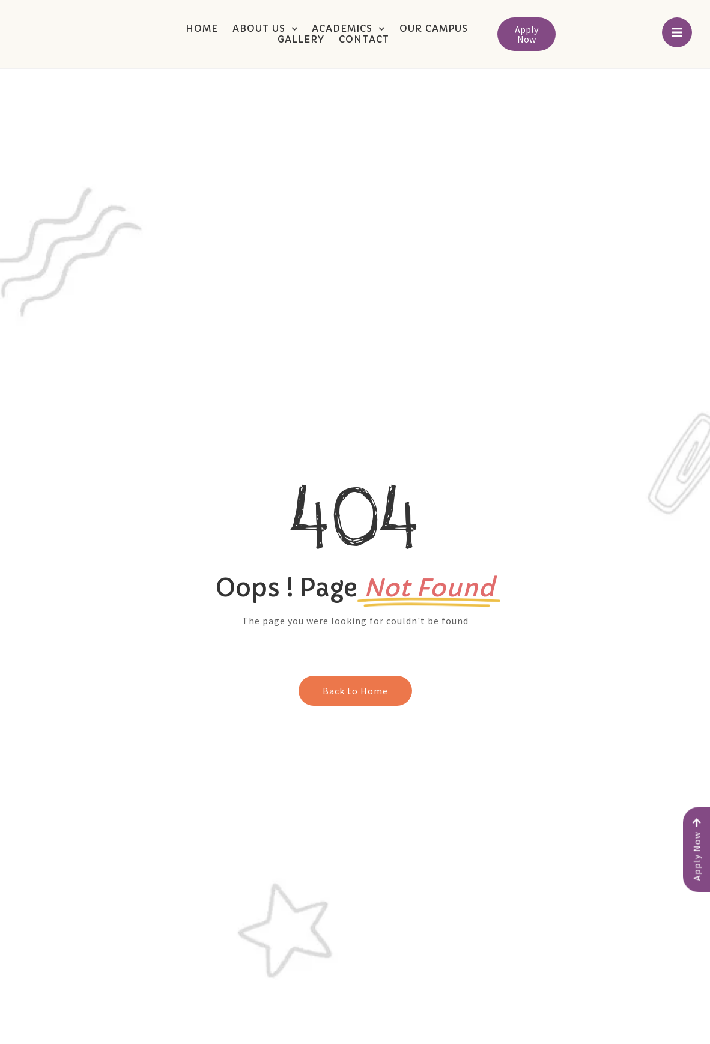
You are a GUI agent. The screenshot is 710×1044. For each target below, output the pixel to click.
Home (202, 28)
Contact (364, 39)
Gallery (301, 39)
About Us (265, 28)
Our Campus (433, 28)
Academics (348, 28)
